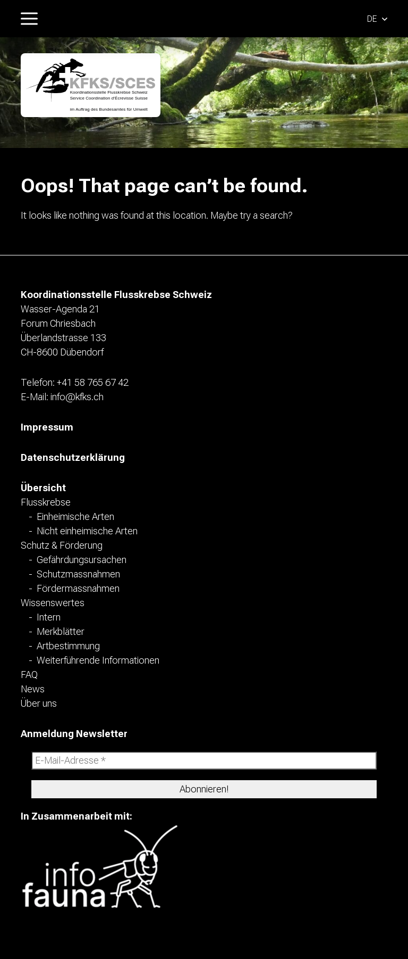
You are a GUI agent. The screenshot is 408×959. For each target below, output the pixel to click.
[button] (377, 18)
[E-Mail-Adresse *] (204, 760)
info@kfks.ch (77, 396)
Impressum (47, 427)
